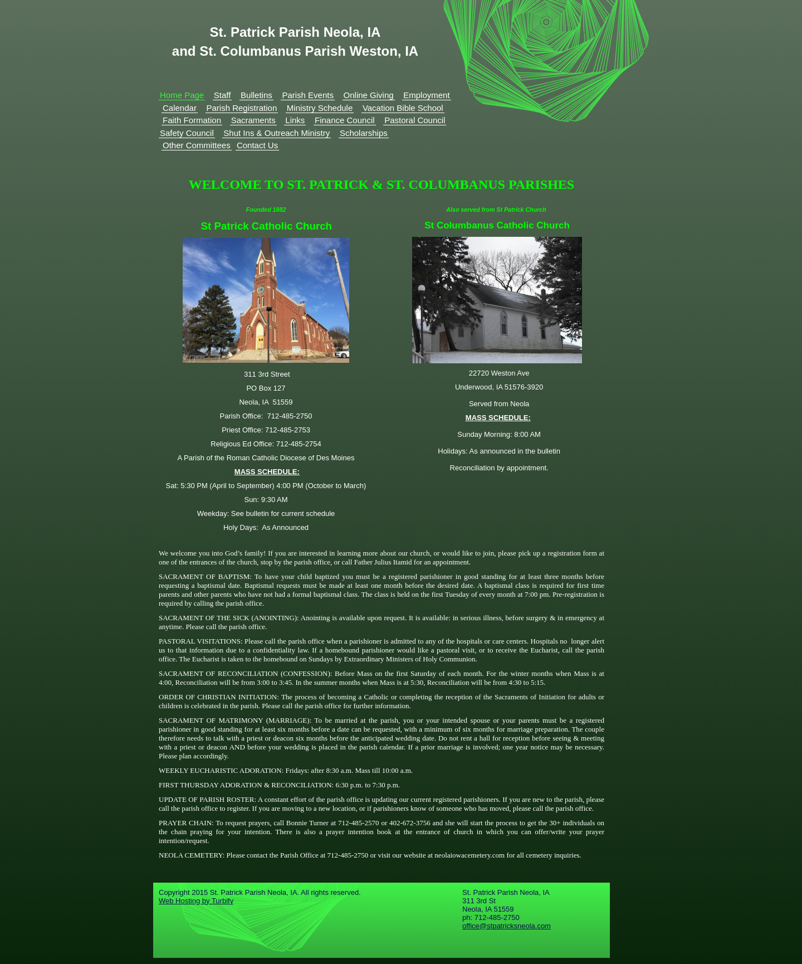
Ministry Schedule (320, 108)
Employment (426, 95)
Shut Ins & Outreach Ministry (276, 133)
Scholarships (364, 133)
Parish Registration (242, 108)
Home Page (182, 95)
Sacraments (253, 120)
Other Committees (197, 145)
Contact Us (257, 145)
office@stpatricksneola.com (506, 926)
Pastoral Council (414, 120)
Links (295, 120)
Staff (222, 95)
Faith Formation (192, 120)
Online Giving (369, 95)
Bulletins (256, 95)
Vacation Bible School (403, 108)
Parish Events (308, 95)
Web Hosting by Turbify (196, 901)
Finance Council (345, 120)
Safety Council (187, 133)
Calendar (180, 108)
